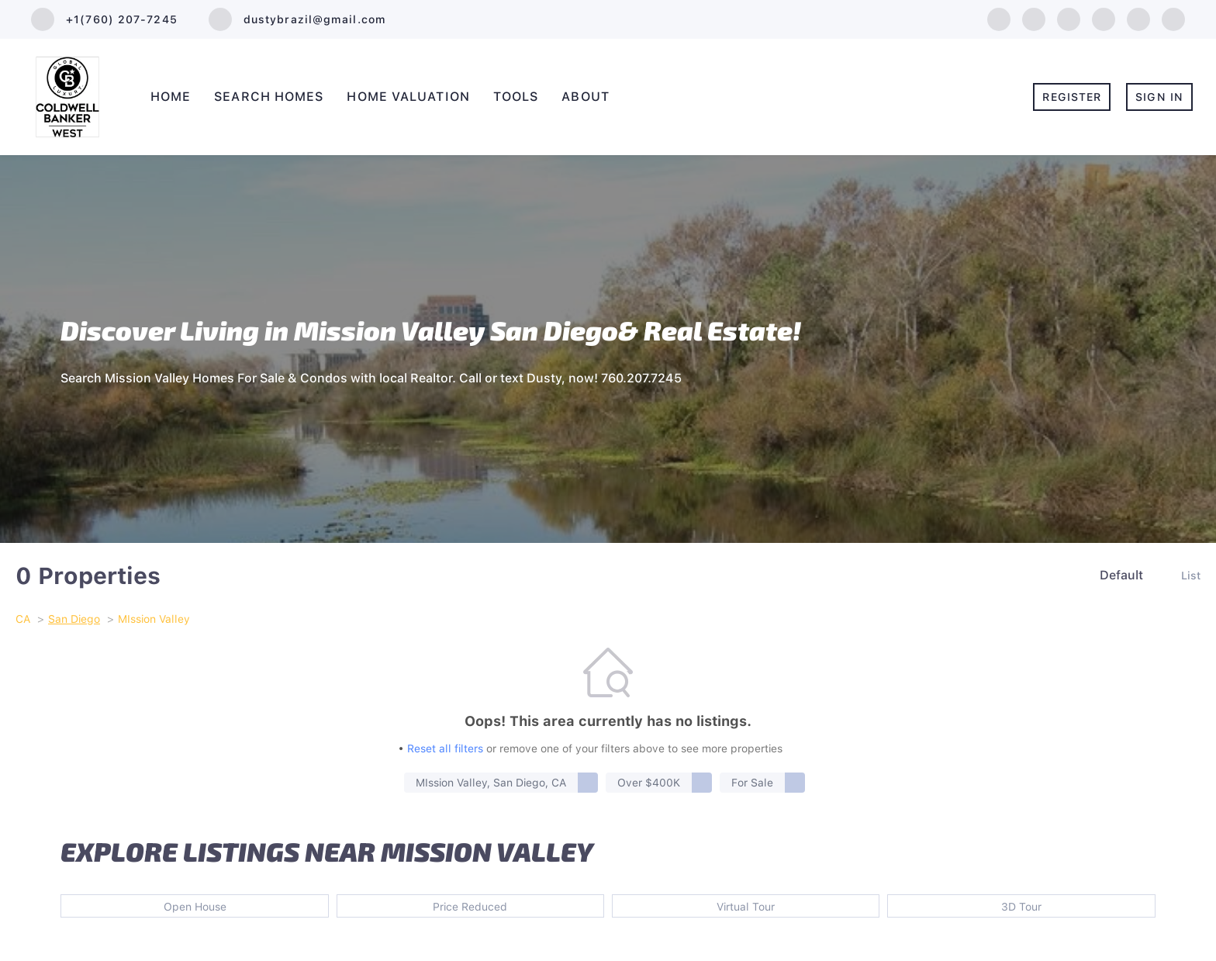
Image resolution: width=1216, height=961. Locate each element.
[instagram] (1103, 18)
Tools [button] (516, 96)
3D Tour (1021, 907)
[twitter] (1068, 18)
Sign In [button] (1159, 97)
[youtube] (1138, 18)
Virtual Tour (746, 907)
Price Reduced (470, 907)
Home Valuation (408, 96)
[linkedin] (1033, 18)
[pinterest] (1173, 18)
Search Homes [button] (268, 96)
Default (1121, 575)
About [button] (585, 96)
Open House (195, 907)
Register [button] (1071, 97)
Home (170, 96)
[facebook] (998, 18)
